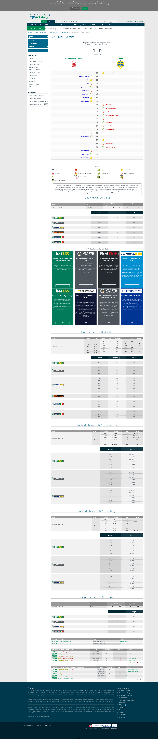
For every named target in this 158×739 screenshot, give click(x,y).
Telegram (122, 705)
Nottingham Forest (73, 58)
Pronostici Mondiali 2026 (126, 700)
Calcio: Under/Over (34, 64)
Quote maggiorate (109, 22)
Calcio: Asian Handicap (35, 61)
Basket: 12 (32, 81)
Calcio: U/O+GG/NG (34, 73)
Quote (38, 37)
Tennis (58, 22)
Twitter (122, 707)
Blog (44, 22)
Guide (83, 22)
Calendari (38, 43)
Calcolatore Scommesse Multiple (38, 101)
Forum (37, 22)
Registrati (139, 22)
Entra (129, 22)
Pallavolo (74, 22)
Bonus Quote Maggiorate (126, 693)
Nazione (139, 25)
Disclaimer (122, 712)
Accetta (85, 8)
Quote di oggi (33, 55)
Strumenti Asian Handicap (36, 96)
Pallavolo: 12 (32, 87)
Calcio (51, 22)
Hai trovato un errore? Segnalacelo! (38, 717)
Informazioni (74, 8)
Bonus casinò (123, 698)
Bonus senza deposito (125, 695)
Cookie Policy (123, 715)
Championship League (132, 669)
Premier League (124, 641)
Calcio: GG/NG (33, 75)
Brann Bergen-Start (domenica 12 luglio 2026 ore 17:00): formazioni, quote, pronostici (80, 28)
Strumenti (32, 92)
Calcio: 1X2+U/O (33, 67)
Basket (66, 22)
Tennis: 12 (32, 78)
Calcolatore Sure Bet (35, 98)
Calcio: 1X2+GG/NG (34, 70)
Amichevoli (130, 656)
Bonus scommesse (94, 22)
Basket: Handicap (34, 84)
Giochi (38, 47)
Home (30, 22)
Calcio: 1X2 (32, 58)
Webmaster (122, 710)
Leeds (120, 58)
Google (121, 702)
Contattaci (122, 717)
